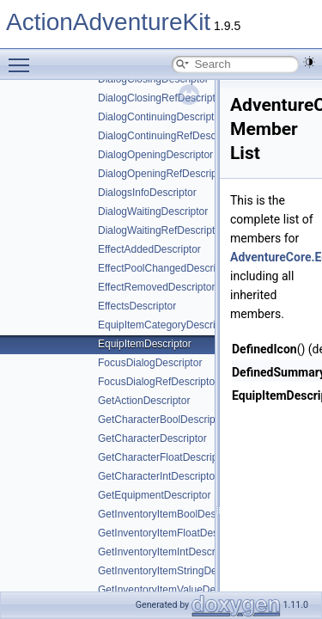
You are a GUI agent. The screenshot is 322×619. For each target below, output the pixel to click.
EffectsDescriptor (137, 306)
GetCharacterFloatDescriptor (163, 457)
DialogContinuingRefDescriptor (169, 136)
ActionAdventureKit (108, 22)
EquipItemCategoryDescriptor (165, 325)
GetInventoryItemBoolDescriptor (171, 514)
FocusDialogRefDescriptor (158, 382)
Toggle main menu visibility (23, 57)
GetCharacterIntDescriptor (158, 476)
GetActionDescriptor (144, 401)
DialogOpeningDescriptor (155, 155)
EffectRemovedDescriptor (157, 287)
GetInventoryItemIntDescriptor (166, 552)
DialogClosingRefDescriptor (161, 98)
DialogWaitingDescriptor (153, 211)
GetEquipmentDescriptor (154, 495)
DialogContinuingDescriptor (160, 117)
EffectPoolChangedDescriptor (166, 268)
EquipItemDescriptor (144, 344)
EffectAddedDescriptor (149, 249)
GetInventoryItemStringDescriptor (174, 571)
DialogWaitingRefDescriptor (161, 230)
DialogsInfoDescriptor (147, 193)
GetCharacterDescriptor (152, 438)
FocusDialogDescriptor (150, 363)
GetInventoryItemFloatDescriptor (172, 533)
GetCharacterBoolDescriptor (163, 420)
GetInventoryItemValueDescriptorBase (185, 590)
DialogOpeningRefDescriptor (163, 174)
